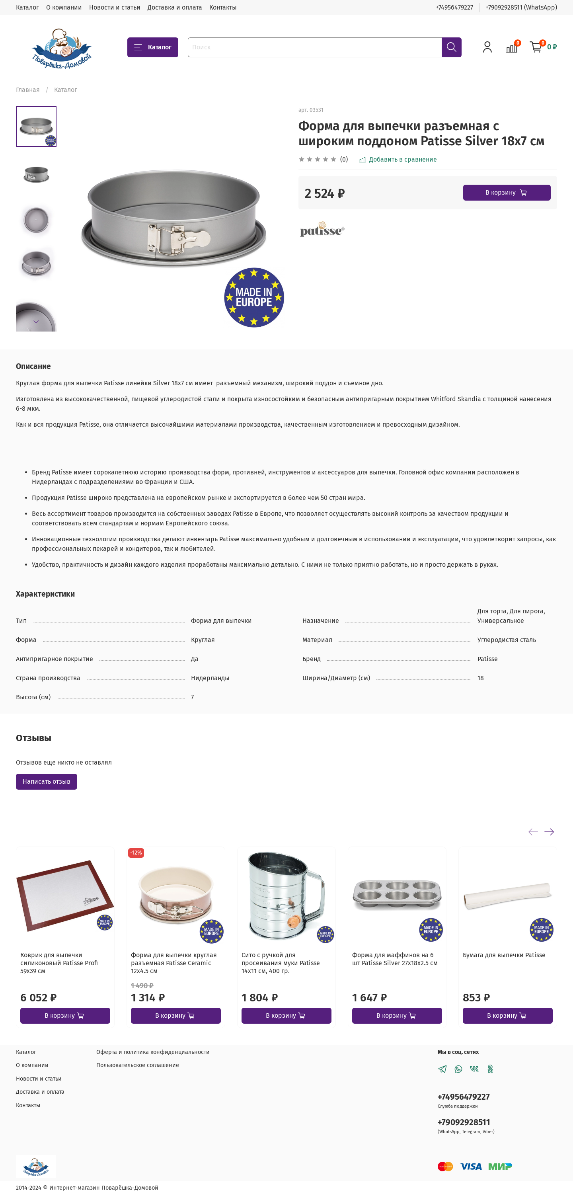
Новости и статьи (114, 7)
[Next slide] (36, 322)
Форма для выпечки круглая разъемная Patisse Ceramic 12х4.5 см (174, 963)
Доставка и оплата (175, 7)
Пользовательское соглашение (137, 1065)
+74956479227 (454, 7)
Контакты (223, 7)
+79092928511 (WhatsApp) (521, 7)
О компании (64, 7)
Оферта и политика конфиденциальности (153, 1052)
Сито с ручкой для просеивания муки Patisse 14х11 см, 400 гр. (281, 963)
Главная (28, 90)
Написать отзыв (46, 781)
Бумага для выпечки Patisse (504, 955)
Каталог (27, 7)
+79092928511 (464, 1123)
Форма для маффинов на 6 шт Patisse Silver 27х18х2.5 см (395, 959)
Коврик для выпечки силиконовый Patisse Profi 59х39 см (59, 963)
